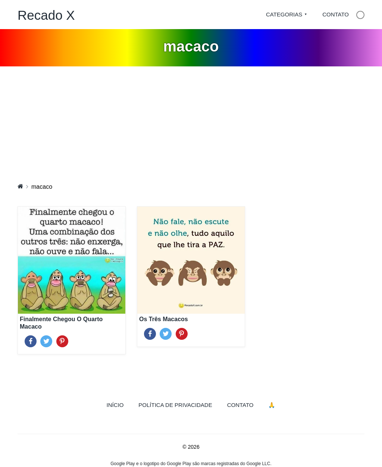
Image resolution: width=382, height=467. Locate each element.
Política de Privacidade (175, 405)
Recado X (46, 15)
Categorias (284, 14)
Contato (335, 14)
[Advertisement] (191, 122)
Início (119, 404)
